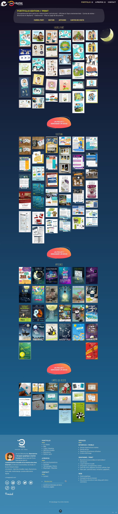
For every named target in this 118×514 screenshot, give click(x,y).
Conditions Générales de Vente (52, 485)
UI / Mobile (46, 444)
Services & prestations (50, 462)
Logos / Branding (48, 448)
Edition (51, 20)
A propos (100, 2)
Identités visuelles (48, 450)
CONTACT (112, 2)
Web (44, 446)
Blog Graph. (46, 468)
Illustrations (47, 452)
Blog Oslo (54, 468)
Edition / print (47, 454)
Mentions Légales (48, 487)
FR (113, 512)
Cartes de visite (77, 20)
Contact (45, 476)
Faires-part (39, 20)
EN (116, 512)
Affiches (62, 20)
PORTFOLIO (87, 2)
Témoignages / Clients (50, 466)
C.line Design (54, 502)
